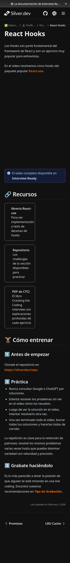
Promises (13, 523)
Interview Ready (24, 178)
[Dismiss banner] (66, 4)
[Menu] (63, 13)
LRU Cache (55, 523)
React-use (36, 71)
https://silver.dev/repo (21, 370)
